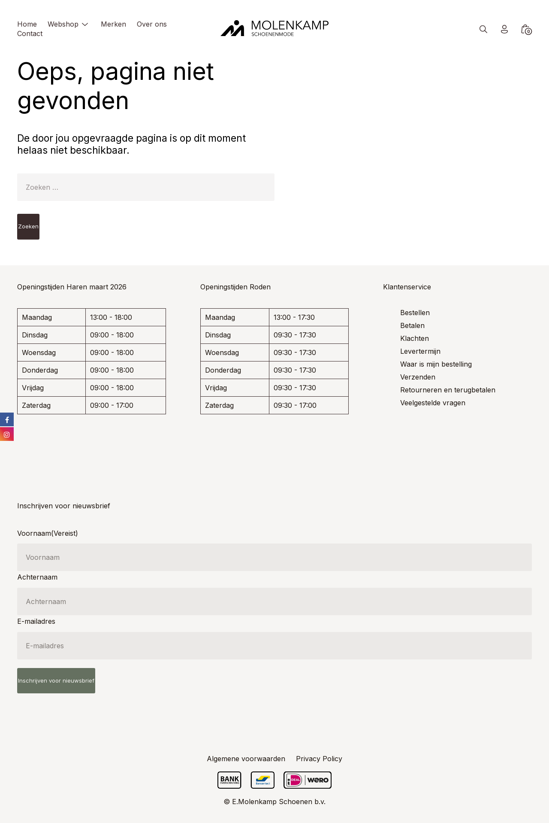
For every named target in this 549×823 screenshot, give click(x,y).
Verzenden (417, 377)
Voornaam (47, 533)
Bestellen (415, 312)
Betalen (412, 325)
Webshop (63, 24)
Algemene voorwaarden (246, 758)
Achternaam (37, 577)
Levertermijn (420, 351)
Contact (29, 33)
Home (27, 24)
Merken (113, 24)
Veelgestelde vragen (432, 402)
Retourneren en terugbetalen (447, 390)
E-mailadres (36, 621)
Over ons (152, 24)
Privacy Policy (319, 758)
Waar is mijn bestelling (436, 364)
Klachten (414, 338)
